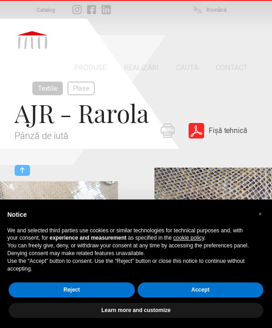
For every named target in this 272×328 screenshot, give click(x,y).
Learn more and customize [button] (135, 310)
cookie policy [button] (188, 238)
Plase (81, 88)
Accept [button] (200, 290)
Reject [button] (71, 290)
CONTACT (232, 67)
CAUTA (187, 67)
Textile (47, 88)
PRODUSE (90, 67)
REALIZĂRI (141, 67)
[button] (260, 214)
